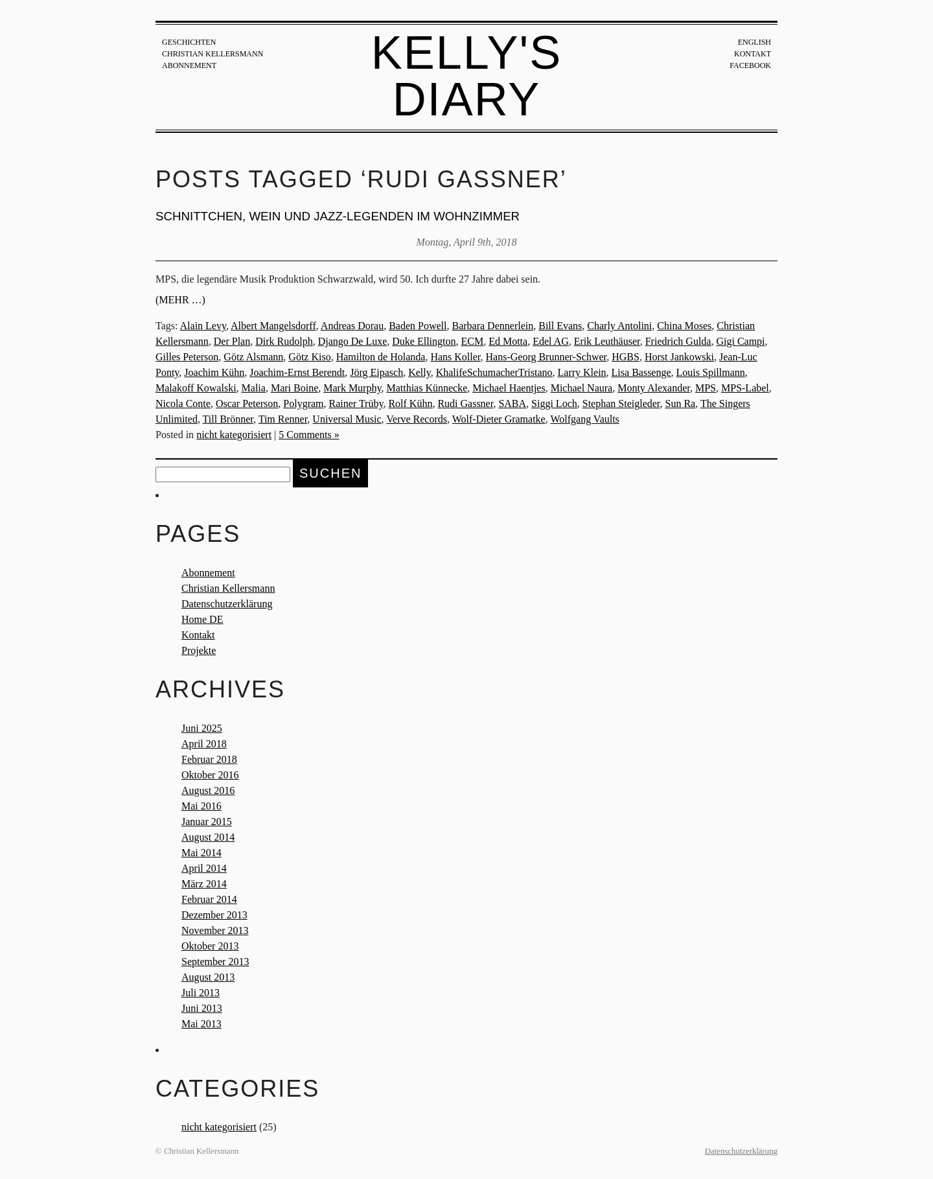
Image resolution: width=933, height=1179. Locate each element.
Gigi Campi (740, 341)
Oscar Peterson (247, 403)
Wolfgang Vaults (584, 419)
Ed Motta (508, 341)
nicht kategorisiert (233, 434)
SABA (512, 403)
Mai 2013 (201, 1023)
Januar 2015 (206, 821)
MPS (705, 387)
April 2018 (204, 743)
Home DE (202, 619)
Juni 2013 (201, 1008)
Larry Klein (582, 372)
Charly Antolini (619, 325)
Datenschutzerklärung (226, 603)
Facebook (750, 65)
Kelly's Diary (466, 76)
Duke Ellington (423, 341)
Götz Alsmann (253, 356)
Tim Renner (283, 419)
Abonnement (189, 65)
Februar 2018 (209, 759)
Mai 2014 (201, 852)
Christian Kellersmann (212, 53)
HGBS (625, 356)
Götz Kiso (309, 356)
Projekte (198, 650)
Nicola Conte (183, 403)
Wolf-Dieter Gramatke (499, 419)
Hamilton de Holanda (381, 356)
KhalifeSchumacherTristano (494, 372)
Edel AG (551, 341)
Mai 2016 (201, 805)
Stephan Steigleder (621, 403)
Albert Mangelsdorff (273, 325)
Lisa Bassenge (641, 372)
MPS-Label (745, 387)
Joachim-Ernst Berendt (297, 372)
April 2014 (204, 868)
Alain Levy (203, 325)
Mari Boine (294, 387)
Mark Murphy (352, 387)
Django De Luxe (352, 341)
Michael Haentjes (508, 387)
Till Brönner (228, 419)
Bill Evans (560, 325)
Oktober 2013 (209, 945)
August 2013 (208, 977)
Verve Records (416, 419)
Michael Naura (582, 387)
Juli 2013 (200, 992)
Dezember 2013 (214, 914)
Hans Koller (455, 356)
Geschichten (189, 42)
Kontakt (752, 53)
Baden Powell (417, 325)
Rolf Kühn (410, 403)
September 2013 (215, 961)
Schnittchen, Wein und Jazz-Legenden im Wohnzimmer (338, 216)
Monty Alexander (653, 387)
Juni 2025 (201, 728)
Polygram (303, 403)
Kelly (419, 372)
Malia (254, 387)
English (754, 42)
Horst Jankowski (679, 356)
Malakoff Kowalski (196, 387)
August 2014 (208, 837)
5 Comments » (309, 434)
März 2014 (204, 883)
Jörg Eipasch (376, 372)
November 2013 (215, 930)
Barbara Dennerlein (492, 325)
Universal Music (346, 419)
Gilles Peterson (187, 356)
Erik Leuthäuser (607, 341)
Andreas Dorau (352, 325)
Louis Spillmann (710, 372)
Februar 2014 (209, 899)
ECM (472, 341)
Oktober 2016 (209, 774)
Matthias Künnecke (426, 387)
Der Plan (232, 341)
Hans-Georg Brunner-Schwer (546, 356)
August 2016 (208, 790)
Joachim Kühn (214, 372)
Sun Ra (680, 403)
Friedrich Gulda (678, 341)
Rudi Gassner (465, 403)
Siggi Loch (554, 403)
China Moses (684, 325)
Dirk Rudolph (283, 341)
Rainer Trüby (356, 403)
